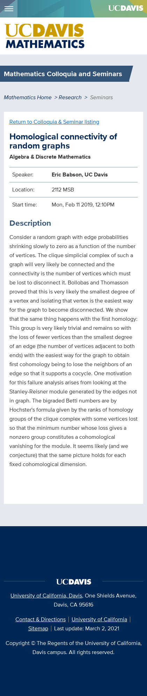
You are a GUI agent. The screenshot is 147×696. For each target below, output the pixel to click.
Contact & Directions (40, 619)
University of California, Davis (46, 596)
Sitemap (38, 628)
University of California (99, 619)
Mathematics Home (28, 97)
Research (70, 97)
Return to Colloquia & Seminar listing (54, 122)
